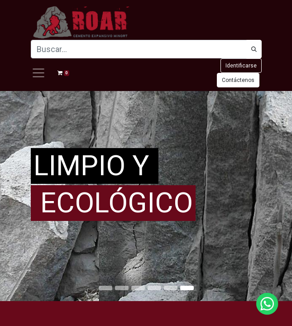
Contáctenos (238, 80)
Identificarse (241, 65)
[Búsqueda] (254, 49)
